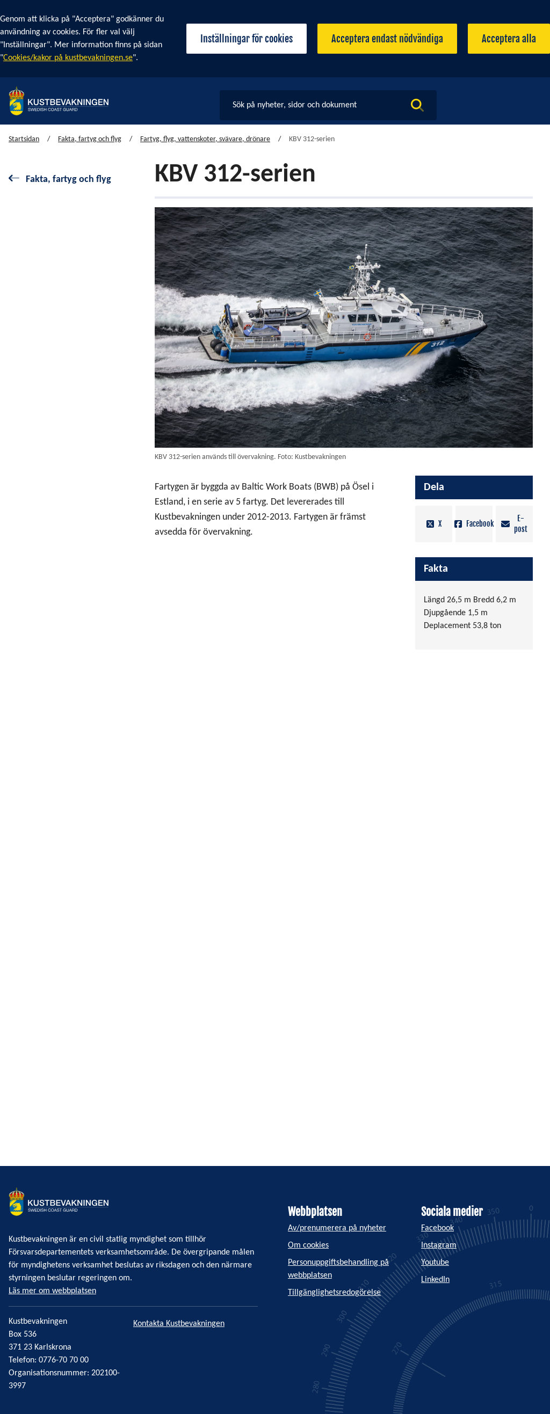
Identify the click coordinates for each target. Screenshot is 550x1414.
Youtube (435, 1262)
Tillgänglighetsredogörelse (334, 1292)
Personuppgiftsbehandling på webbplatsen (338, 1269)
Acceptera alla (509, 39)
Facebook (474, 524)
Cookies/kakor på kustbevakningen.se (68, 58)
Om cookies (308, 1245)
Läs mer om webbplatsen (52, 1291)
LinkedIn (435, 1279)
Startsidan (24, 139)
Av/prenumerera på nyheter (337, 1228)
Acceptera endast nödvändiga (387, 39)
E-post (514, 524)
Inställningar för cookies (246, 39)
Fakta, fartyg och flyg (89, 139)
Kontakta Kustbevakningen (179, 1324)
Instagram (439, 1245)
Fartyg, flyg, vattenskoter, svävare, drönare (205, 139)
